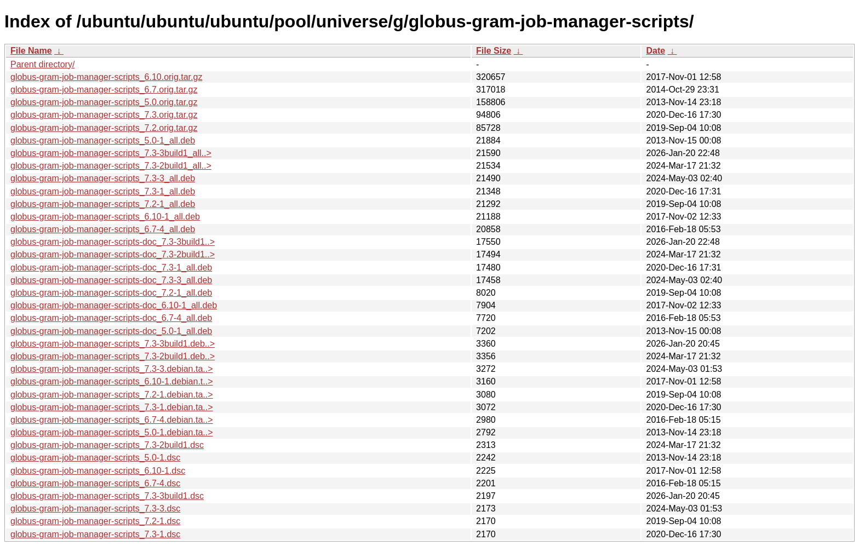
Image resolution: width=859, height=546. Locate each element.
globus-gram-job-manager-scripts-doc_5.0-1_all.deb (111, 331)
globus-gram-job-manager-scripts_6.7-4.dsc (95, 483)
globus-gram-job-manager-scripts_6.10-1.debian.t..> (111, 381)
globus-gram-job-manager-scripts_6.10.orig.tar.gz (106, 77)
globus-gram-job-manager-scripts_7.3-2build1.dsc (107, 445)
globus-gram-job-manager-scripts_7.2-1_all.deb (102, 204)
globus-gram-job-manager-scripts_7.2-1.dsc (95, 521)
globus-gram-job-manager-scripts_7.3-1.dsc (95, 534)
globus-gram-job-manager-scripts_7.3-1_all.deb (102, 191)
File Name (31, 50)
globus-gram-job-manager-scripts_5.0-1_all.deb (102, 140)
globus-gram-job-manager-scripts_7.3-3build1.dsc (107, 496)
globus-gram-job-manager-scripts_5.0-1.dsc (95, 457)
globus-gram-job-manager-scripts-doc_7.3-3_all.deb (111, 280)
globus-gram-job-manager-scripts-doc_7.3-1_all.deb (111, 267)
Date (655, 50)
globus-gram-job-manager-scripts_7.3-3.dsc (95, 508)
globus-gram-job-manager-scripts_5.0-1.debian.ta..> (111, 432)
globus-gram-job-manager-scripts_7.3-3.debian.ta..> (111, 368)
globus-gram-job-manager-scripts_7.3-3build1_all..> (110, 153)
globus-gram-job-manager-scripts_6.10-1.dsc (97, 470)
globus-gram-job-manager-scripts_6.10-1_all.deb (105, 216)
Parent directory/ (42, 64)
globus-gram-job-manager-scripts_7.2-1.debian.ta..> (111, 394)
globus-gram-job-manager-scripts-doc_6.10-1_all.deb (113, 305)
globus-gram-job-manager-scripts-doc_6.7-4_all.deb (111, 318)
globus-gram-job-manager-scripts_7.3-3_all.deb (102, 178)
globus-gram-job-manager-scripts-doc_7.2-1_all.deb (111, 292)
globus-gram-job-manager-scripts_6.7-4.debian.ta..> (111, 419)
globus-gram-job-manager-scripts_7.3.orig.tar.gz (103, 114)
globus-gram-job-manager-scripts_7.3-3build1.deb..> (112, 343)
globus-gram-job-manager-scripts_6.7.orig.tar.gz (103, 89)
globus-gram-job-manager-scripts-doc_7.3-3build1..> (112, 241)
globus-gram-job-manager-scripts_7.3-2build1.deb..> (112, 356)
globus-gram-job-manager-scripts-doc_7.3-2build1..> (112, 254)
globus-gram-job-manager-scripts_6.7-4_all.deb (102, 229)
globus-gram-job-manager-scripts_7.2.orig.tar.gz (103, 128)
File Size (493, 50)
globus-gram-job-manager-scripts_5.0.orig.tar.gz (103, 102)
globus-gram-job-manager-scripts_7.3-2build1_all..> (110, 165)
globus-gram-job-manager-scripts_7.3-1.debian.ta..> (111, 407)
